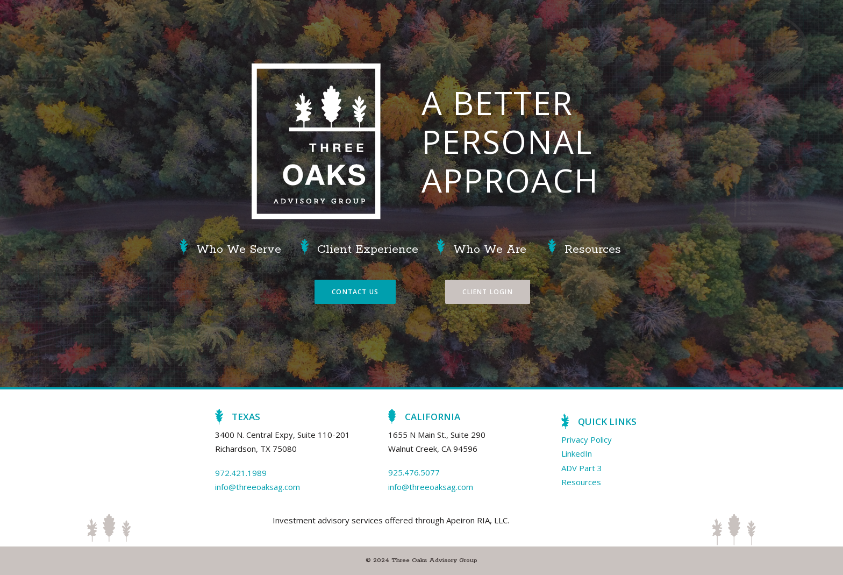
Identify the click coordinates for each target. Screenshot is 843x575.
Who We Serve (238, 249)
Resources (593, 249)
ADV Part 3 (581, 468)
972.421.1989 (241, 472)
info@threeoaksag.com (257, 486)
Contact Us (355, 291)
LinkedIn (576, 453)
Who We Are (489, 249)
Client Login (487, 291)
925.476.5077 (414, 472)
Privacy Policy (586, 439)
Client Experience (367, 249)
